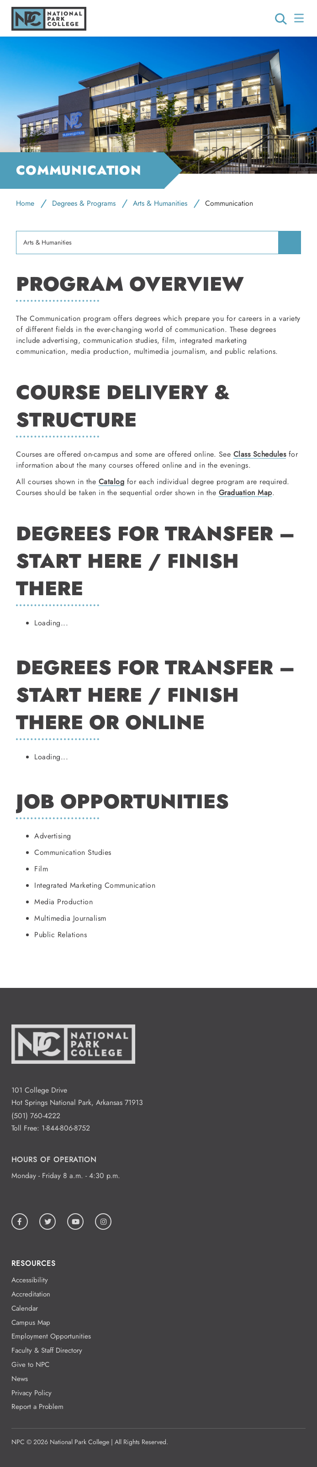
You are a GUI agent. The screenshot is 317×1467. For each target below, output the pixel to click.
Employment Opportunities (51, 1336)
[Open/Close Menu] (300, 18)
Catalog (112, 481)
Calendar (24, 1308)
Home (25, 203)
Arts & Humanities (160, 203)
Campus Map (30, 1323)
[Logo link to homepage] (48, 28)
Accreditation (30, 1294)
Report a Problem (37, 1407)
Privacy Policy (31, 1393)
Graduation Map (245, 492)
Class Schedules (259, 454)
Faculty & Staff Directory (46, 1350)
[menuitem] (289, 242)
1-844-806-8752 (66, 1128)
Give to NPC (30, 1365)
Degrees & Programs (84, 203)
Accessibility (29, 1280)
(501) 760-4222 (35, 1115)
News (19, 1379)
